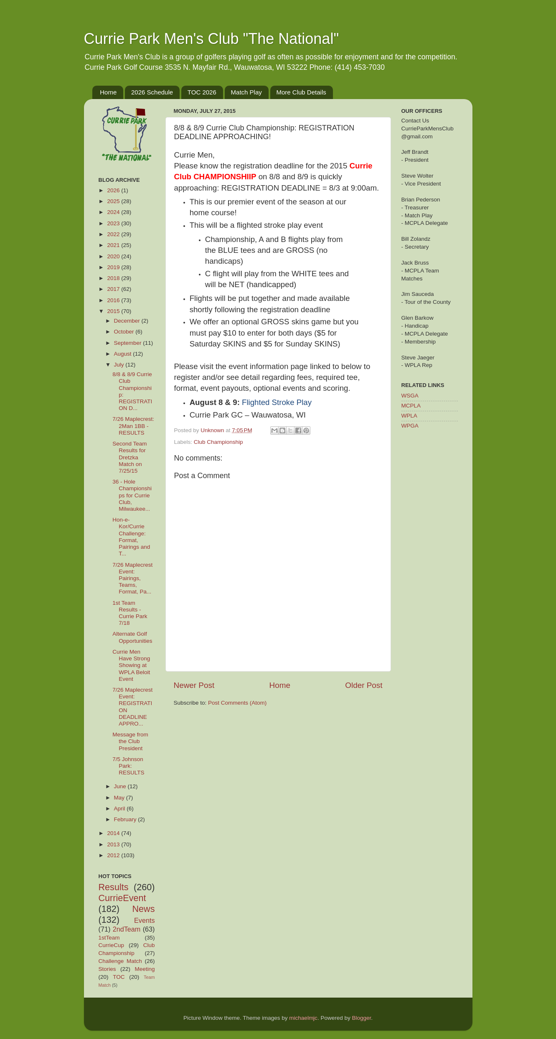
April (120, 808)
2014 (114, 833)
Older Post (363, 685)
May (120, 798)
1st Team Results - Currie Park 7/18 (129, 613)
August (123, 354)
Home (108, 92)
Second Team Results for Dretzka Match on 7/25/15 (129, 457)
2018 (114, 278)
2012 (114, 855)
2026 (114, 190)
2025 (114, 201)
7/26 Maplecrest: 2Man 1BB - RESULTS (133, 425)
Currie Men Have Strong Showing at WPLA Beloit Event (131, 665)
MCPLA (411, 405)
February (126, 819)
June (121, 786)
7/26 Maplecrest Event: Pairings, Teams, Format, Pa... (132, 578)
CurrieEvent (122, 898)
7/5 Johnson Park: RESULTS (128, 766)
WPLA (409, 416)
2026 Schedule (152, 92)
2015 (114, 311)
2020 (114, 256)
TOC (118, 977)
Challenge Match (120, 961)
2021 (114, 245)
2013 (114, 844)
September (128, 343)
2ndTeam (127, 929)
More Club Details (301, 92)
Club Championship (218, 442)
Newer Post (194, 685)
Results (114, 887)
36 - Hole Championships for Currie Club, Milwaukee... (132, 495)
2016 (114, 300)
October (125, 332)
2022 (114, 234)
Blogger (361, 1018)
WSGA (410, 395)
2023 (114, 223)
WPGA (410, 426)
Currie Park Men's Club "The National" (211, 38)
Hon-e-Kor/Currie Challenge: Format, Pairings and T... (131, 537)
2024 (114, 212)
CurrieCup (111, 945)
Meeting (145, 969)
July (120, 365)
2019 (114, 267)
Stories (107, 969)
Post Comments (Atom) (237, 703)
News (143, 909)
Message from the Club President (130, 741)
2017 (114, 289)
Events (144, 920)
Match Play (246, 92)
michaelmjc (303, 1018)
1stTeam (109, 938)
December (128, 321)
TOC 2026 (202, 92)
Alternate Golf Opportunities (132, 637)
